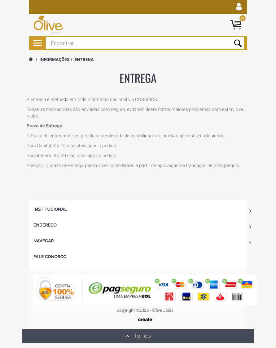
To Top (138, 336)
